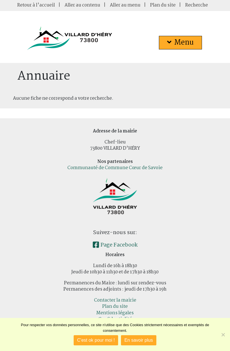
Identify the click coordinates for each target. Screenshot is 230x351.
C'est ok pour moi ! (96, 340)
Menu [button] (180, 42)
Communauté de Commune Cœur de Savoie (115, 167)
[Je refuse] (223, 334)
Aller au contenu (82, 5)
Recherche (196, 5)
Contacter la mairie (115, 300)
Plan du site (163, 5)
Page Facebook (115, 245)
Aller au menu (125, 5)
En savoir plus (138, 340)
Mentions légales (115, 313)
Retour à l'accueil (36, 5)
